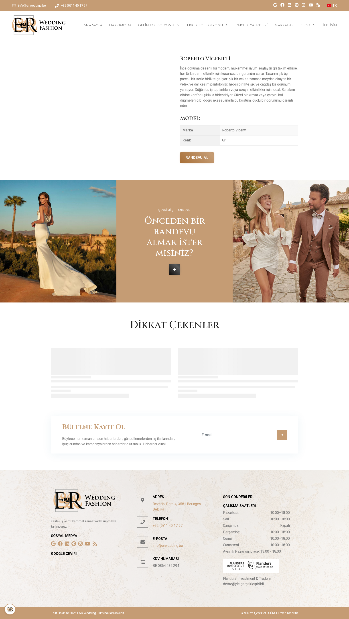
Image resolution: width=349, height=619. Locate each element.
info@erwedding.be (168, 545)
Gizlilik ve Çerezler (254, 613)
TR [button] (332, 5)
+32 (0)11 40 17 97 (168, 525)
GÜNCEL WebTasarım (283, 613)
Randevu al (197, 157)
